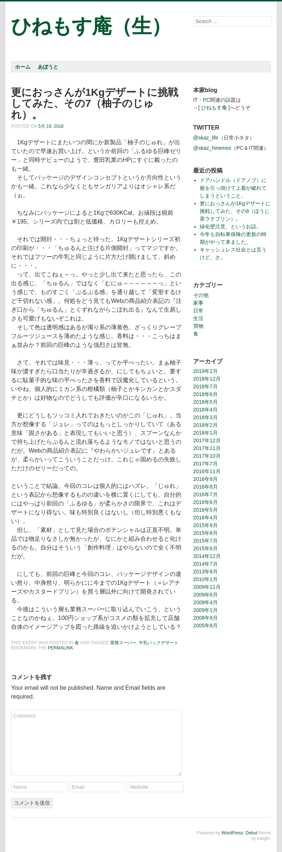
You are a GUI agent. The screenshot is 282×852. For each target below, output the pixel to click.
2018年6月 (205, 394)
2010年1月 (205, 579)
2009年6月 (205, 595)
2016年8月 (205, 487)
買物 (198, 326)
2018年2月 (205, 425)
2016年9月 (205, 479)
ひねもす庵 (214, 107)
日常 (198, 310)
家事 (198, 303)
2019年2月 (205, 371)
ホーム (22, 67)
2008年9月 (205, 618)
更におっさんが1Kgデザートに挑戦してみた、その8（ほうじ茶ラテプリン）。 (235, 211)
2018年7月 (205, 386)
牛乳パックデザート (158, 642)
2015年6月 (205, 548)
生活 (198, 318)
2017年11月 (207, 448)
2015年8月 (205, 533)
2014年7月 (205, 564)
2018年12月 (207, 379)
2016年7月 (205, 494)
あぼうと (48, 67)
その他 (201, 295)
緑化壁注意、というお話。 (230, 226)
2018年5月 (205, 402)
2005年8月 (205, 625)
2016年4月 (205, 518)
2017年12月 (207, 440)
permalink (60, 647)
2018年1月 (205, 433)
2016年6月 (205, 502)
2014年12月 (207, 556)
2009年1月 (205, 610)
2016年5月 (205, 510)
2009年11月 (207, 587)
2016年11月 (207, 471)
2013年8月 (205, 571)
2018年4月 (205, 410)
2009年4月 (205, 602)
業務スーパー (123, 642)
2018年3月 (205, 417)
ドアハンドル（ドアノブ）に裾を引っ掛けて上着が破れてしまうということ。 (233, 188)
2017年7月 (205, 464)
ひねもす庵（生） (91, 26)
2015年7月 (205, 541)
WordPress (232, 832)
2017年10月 (207, 456)
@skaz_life (205, 138)
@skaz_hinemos (212, 148)
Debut (251, 832)
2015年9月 (205, 525)
